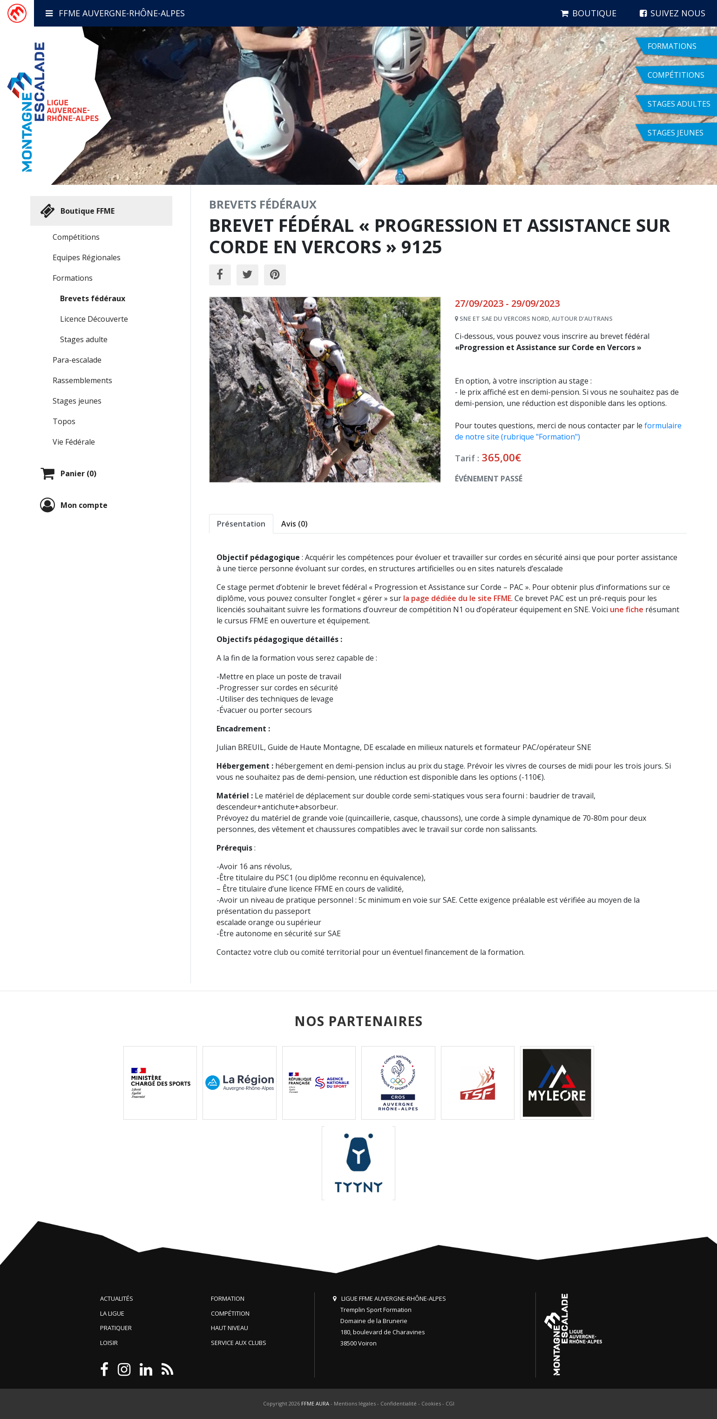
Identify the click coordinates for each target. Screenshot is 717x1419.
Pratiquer (116, 1328)
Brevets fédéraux (92, 298)
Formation (227, 1298)
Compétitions (76, 237)
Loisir (109, 1342)
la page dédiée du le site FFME (457, 598)
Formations (73, 278)
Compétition (230, 1313)
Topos (64, 421)
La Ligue (112, 1313)
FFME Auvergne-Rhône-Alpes (115, 13)
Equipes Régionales (87, 257)
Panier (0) (67, 473)
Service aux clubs (238, 1342)
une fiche (626, 609)
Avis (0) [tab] (294, 524)
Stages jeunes (77, 401)
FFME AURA (315, 1403)
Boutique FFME (76, 210)
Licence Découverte (94, 319)
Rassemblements (82, 380)
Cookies (431, 1403)
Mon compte (73, 505)
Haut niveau (229, 1328)
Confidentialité (398, 1403)
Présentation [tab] (241, 524)
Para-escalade (77, 360)
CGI (450, 1403)
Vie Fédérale (74, 442)
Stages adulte (84, 339)
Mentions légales (355, 1403)
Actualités (116, 1298)
